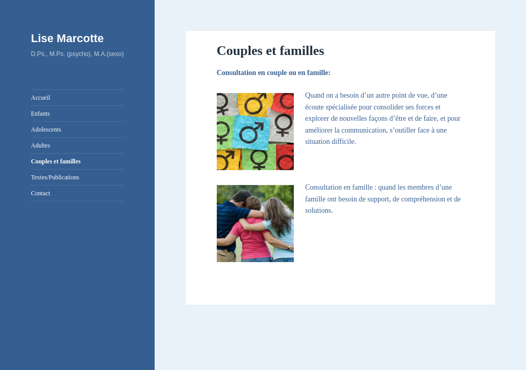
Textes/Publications (55, 177)
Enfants (40, 113)
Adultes (40, 145)
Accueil (40, 97)
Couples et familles (56, 161)
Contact (40, 193)
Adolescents (46, 129)
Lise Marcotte (67, 38)
